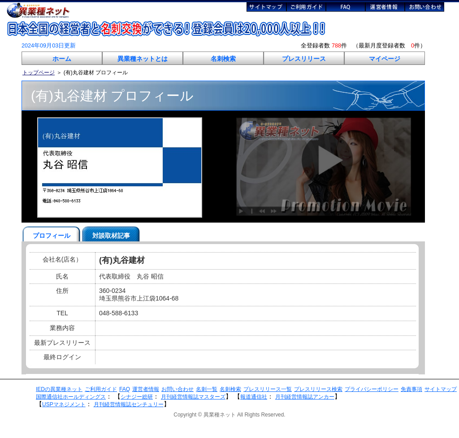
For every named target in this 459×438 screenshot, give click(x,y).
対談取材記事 (111, 235)
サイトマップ (440, 389)
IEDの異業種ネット (59, 389)
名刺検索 (223, 58)
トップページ (38, 72)
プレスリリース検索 (318, 389)
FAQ (124, 389)
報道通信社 (253, 397)
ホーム (61, 58)
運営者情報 (145, 389)
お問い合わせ (177, 389)
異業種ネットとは (142, 58)
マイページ (384, 58)
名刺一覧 (206, 389)
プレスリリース (304, 58)
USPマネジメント (64, 404)
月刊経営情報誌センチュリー (129, 404)
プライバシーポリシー (371, 389)
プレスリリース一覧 (267, 389)
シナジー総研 (137, 397)
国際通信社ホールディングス (71, 397)
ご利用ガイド (101, 389)
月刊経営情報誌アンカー (304, 397)
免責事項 (411, 389)
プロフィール (51, 235)
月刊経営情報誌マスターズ (193, 397)
